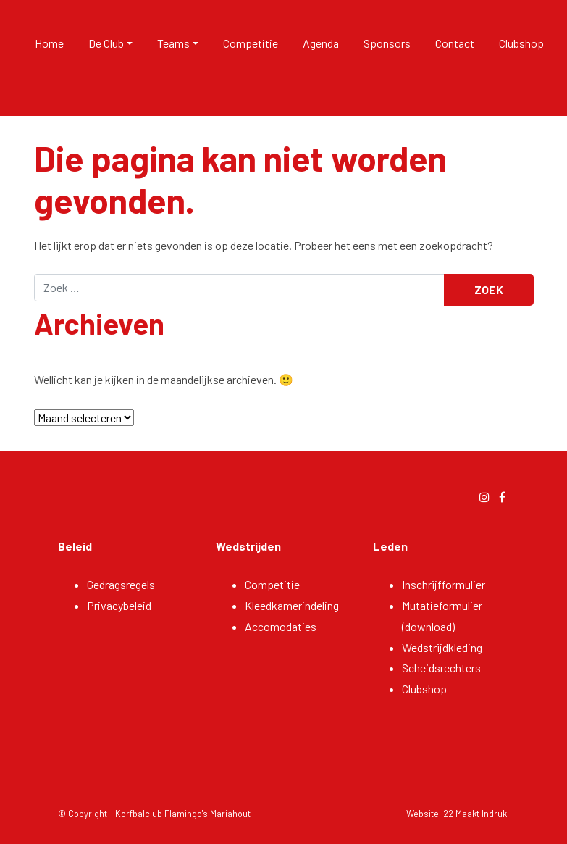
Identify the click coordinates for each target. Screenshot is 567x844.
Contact (454, 43)
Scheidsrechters (441, 667)
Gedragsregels (121, 584)
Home (49, 43)
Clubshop (521, 43)
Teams (173, 43)
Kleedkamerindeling (292, 605)
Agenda (321, 43)
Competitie (250, 43)
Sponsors (387, 43)
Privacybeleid (119, 605)
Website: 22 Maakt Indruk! (457, 813)
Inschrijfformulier (443, 584)
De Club (106, 43)
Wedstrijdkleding (442, 647)
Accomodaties (280, 626)
